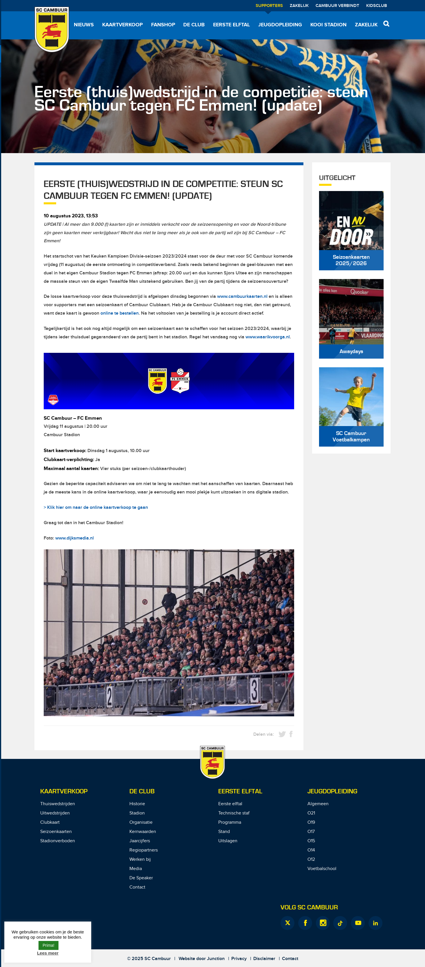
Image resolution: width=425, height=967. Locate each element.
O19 (311, 822)
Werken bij (140, 859)
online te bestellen (119, 313)
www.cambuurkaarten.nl (242, 296)
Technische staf (234, 813)
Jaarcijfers (139, 841)
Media (135, 868)
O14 (311, 850)
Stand (224, 831)
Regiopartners (143, 850)
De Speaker (141, 878)
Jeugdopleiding (280, 25)
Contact (137, 887)
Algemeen (318, 804)
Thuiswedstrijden (57, 804)
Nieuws (84, 25)
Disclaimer (264, 959)
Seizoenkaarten (56, 831)
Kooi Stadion (328, 25)
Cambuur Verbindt (337, 5)
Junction (216, 959)
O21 (311, 813)
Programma (229, 822)
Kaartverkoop (122, 25)
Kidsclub (376, 5)
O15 (311, 841)
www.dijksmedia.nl (74, 538)
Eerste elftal (231, 25)
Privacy (239, 959)
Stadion (137, 813)
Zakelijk (299, 5)
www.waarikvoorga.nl (268, 337)
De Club (194, 25)
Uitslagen (227, 841)
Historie (137, 804)
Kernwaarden (142, 831)
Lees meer (47, 953)
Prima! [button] (48, 945)
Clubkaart (50, 822)
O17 (311, 831)
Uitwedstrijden (55, 813)
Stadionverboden (57, 841)
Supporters (269, 5)
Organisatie (141, 822)
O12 (311, 859)
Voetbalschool (321, 868)
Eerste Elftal (240, 791)
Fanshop (163, 25)
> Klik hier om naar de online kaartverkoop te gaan (96, 507)
